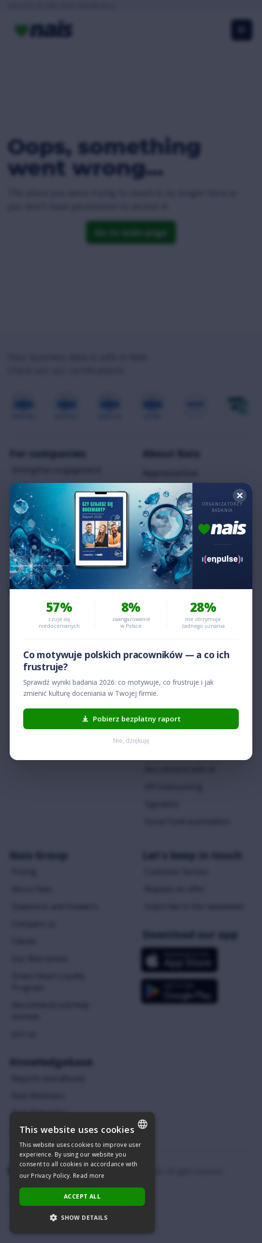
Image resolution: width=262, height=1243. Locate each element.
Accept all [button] (82, 1196)
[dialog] (82, 1172)
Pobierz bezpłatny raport (131, 718)
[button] (82, 1218)
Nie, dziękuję (131, 740)
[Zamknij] (240, 495)
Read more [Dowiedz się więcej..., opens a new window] (89, 1176)
